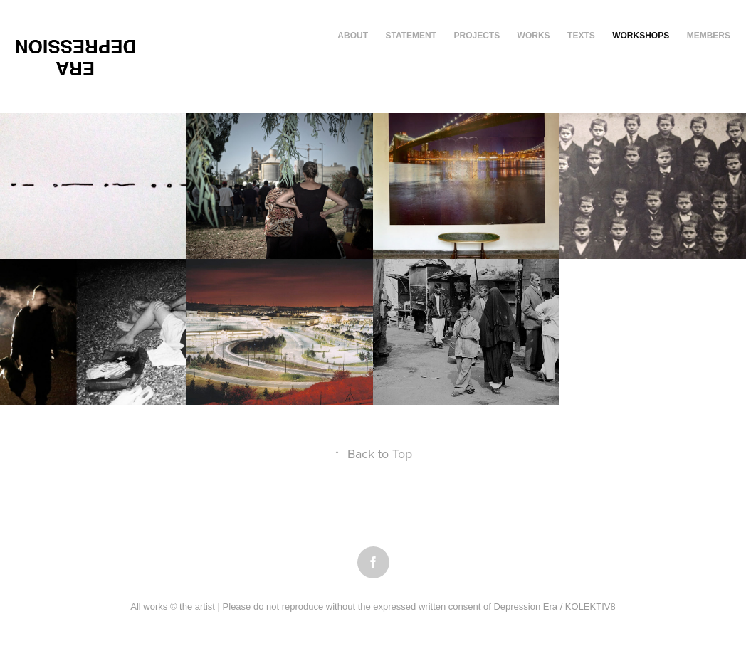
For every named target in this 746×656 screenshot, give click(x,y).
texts (581, 36)
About (352, 36)
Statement (410, 36)
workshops (640, 36)
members (708, 36)
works (534, 36)
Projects (476, 36)
